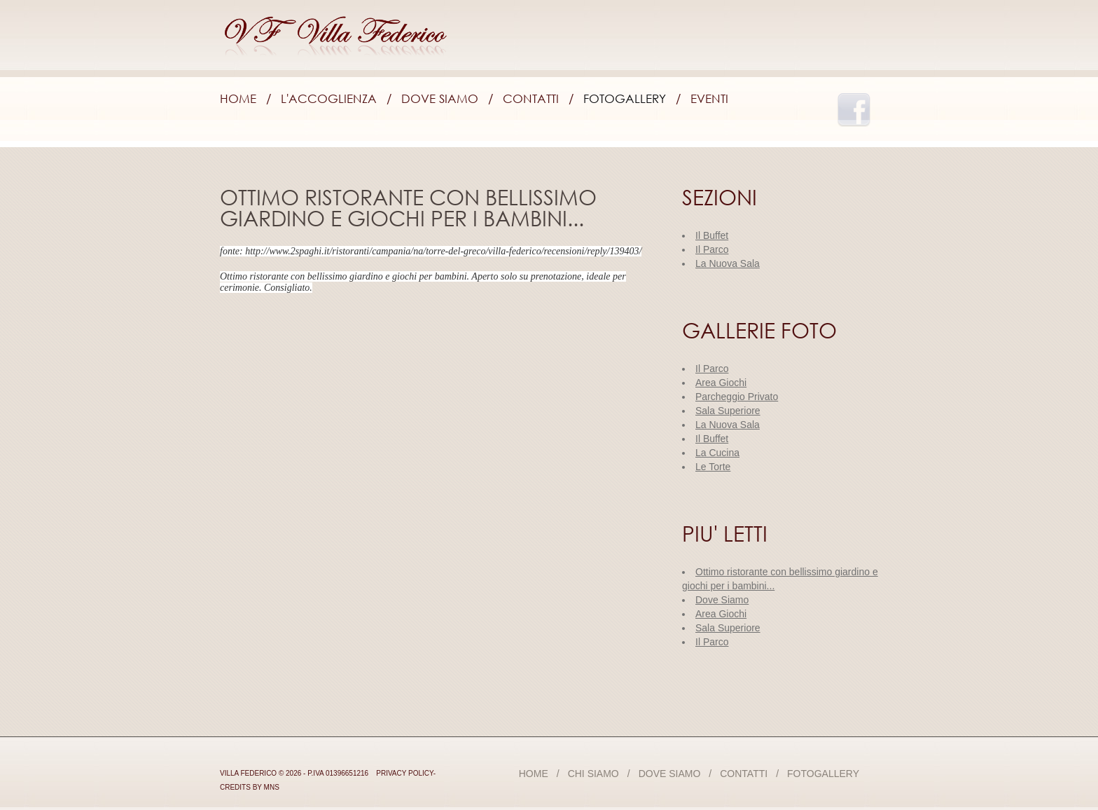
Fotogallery (624, 98)
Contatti (531, 98)
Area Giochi (720, 613)
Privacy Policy (404, 773)
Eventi (709, 98)
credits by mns (249, 787)
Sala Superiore (727, 627)
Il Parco (711, 641)
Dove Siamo (439, 98)
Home (238, 98)
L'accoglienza (329, 98)
